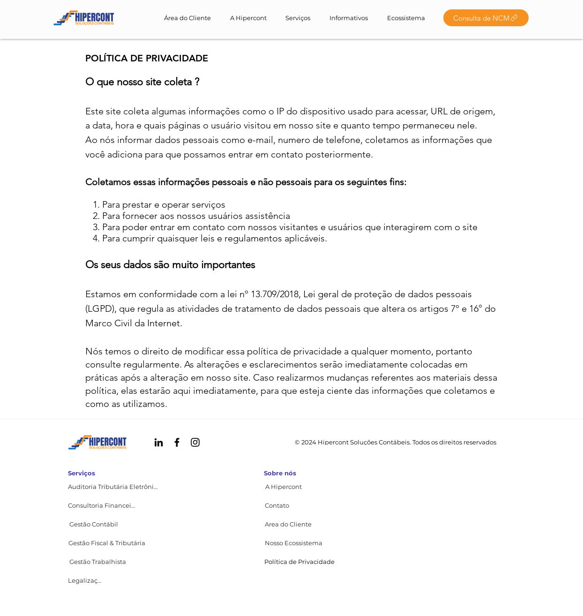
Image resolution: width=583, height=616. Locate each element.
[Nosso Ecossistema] (293, 542)
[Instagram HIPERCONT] (195, 442)
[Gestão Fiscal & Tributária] (107, 542)
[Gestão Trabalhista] (97, 561)
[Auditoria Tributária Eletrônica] (114, 486)
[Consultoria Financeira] (102, 505)
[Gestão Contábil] (93, 524)
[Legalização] (86, 580)
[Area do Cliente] (288, 524)
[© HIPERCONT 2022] (84, 17)
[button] (277, 505)
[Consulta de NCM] (486, 17)
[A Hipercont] (283, 486)
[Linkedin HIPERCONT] (158, 442)
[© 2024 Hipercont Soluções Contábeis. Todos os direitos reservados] (395, 442)
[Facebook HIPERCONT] (177, 442)
